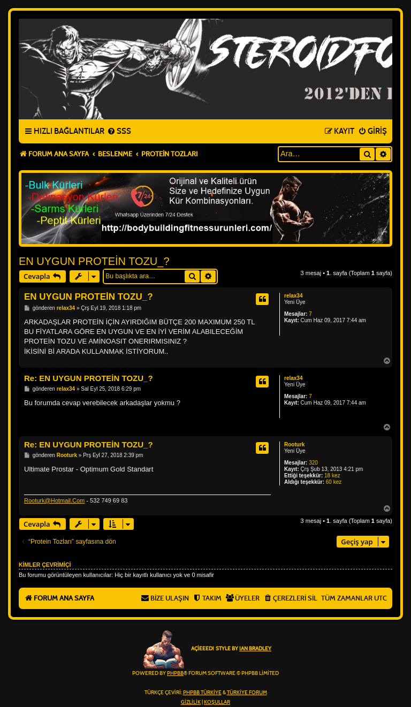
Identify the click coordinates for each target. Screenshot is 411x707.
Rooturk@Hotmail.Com (54, 500)
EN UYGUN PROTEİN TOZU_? (94, 261)
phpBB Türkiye (202, 692)
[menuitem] (119, 132)
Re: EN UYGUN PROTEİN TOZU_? (88, 378)
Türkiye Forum (247, 692)
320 (313, 463)
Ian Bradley (255, 648)
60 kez (333, 482)
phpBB (175, 673)
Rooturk (294, 444)
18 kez (332, 475)
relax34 (293, 296)
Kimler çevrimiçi (45, 564)
